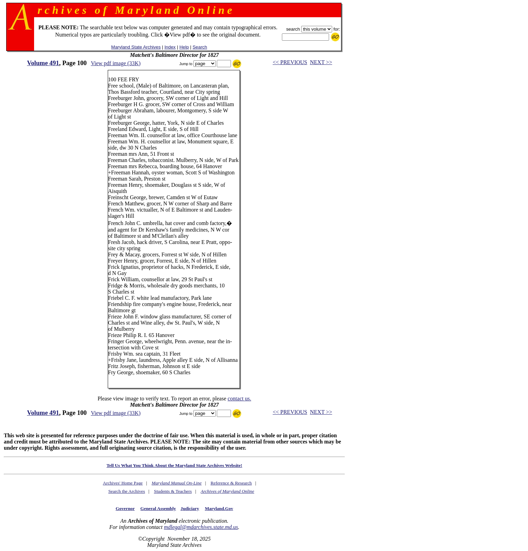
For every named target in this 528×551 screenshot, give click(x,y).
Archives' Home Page (123, 483)
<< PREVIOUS (290, 62)
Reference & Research (231, 483)
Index (170, 47)
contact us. (239, 398)
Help (184, 47)
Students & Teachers (173, 491)
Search (199, 47)
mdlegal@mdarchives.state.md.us (201, 527)
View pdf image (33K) (115, 63)
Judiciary (189, 508)
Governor (125, 508)
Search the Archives (126, 491)
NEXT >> (321, 62)
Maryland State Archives (136, 47)
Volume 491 (43, 63)
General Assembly (158, 508)
